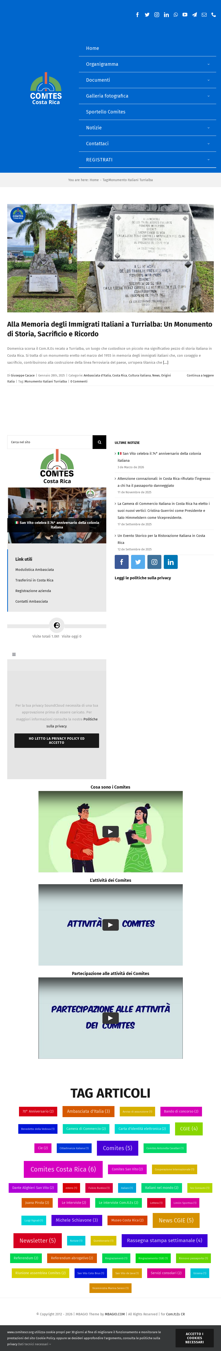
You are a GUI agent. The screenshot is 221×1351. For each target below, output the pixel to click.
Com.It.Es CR (175, 1314)
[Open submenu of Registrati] (208, 159)
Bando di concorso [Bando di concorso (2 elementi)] (181, 1111)
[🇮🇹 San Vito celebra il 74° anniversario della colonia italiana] (56, 515)
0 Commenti (79, 381)
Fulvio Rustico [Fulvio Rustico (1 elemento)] (99, 1188)
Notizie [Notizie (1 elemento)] (76, 1240)
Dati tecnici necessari (34, 1344)
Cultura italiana (139, 375)
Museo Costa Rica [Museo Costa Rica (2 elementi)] (127, 1220)
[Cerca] (99, 442)
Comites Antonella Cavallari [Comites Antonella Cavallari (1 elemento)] (165, 1148)
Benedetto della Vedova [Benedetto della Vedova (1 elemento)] (38, 1129)
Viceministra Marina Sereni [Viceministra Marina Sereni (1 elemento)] (110, 1288)
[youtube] (185, 14)
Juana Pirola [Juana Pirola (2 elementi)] (37, 1203)
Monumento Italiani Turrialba (46, 381)
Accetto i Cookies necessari (194, 1338)
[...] (165, 362)
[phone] (213, 14)
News (156, 375)
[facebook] (137, 14)
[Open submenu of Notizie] (208, 128)
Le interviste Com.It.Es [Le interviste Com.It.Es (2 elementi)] (118, 1203)
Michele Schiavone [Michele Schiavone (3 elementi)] (77, 1220)
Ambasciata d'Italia (97, 375)
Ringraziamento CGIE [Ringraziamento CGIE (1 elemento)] (153, 1258)
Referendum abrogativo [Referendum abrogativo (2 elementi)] (72, 1258)
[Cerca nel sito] (50, 442)
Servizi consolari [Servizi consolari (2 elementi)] (166, 1273)
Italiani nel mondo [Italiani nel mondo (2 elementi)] (161, 1188)
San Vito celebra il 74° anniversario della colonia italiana (57, 525)
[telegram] (194, 14)
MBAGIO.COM (115, 1314)
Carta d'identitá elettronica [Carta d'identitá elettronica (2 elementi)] (142, 1129)
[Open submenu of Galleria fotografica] (208, 96)
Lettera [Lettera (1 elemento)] (156, 1203)
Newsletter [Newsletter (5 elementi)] (37, 1240)
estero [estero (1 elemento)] (71, 1188)
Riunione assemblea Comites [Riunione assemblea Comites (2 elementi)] (40, 1273)
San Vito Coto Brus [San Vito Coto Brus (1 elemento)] (90, 1273)
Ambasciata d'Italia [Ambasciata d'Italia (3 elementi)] (88, 1111)
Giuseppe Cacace (23, 375)
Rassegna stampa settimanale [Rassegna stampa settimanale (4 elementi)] (164, 1241)
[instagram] (156, 14)
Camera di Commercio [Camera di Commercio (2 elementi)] (86, 1129)
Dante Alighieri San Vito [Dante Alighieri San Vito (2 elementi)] (33, 1188)
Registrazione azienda (33, 591)
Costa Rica (119, 375)
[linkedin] (166, 14)
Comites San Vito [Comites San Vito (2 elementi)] (127, 1169)
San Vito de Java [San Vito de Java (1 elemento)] (127, 1273)
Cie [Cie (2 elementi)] (43, 1148)
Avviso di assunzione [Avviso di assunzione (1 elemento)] (137, 1111)
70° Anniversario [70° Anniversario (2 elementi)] (38, 1111)
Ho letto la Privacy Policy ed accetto (57, 741)
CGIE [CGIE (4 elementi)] (188, 1129)
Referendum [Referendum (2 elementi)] (26, 1258)
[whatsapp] (176, 14)
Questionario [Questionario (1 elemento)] (104, 1240)
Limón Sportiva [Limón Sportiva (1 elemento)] (185, 1203)
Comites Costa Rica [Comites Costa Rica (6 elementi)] (63, 1169)
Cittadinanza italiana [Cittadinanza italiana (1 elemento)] (74, 1148)
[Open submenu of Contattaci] (208, 144)
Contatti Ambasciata (31, 601)
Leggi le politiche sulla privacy (143, 577)
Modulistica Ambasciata (34, 569)
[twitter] (147, 14)
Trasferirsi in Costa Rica (34, 580)
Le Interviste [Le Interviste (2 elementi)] (74, 1203)
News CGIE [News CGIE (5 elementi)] (176, 1220)
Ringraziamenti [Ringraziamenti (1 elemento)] (116, 1258)
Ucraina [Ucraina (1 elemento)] (199, 1273)
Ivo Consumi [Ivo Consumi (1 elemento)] (199, 1188)
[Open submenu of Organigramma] (208, 64)
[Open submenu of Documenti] (208, 80)
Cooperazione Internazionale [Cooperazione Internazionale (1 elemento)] (174, 1169)
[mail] (204, 14)
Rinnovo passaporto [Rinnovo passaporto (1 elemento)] (193, 1258)
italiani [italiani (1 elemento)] (127, 1188)
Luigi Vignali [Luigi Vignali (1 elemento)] (34, 1220)
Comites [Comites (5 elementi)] (117, 1148)
